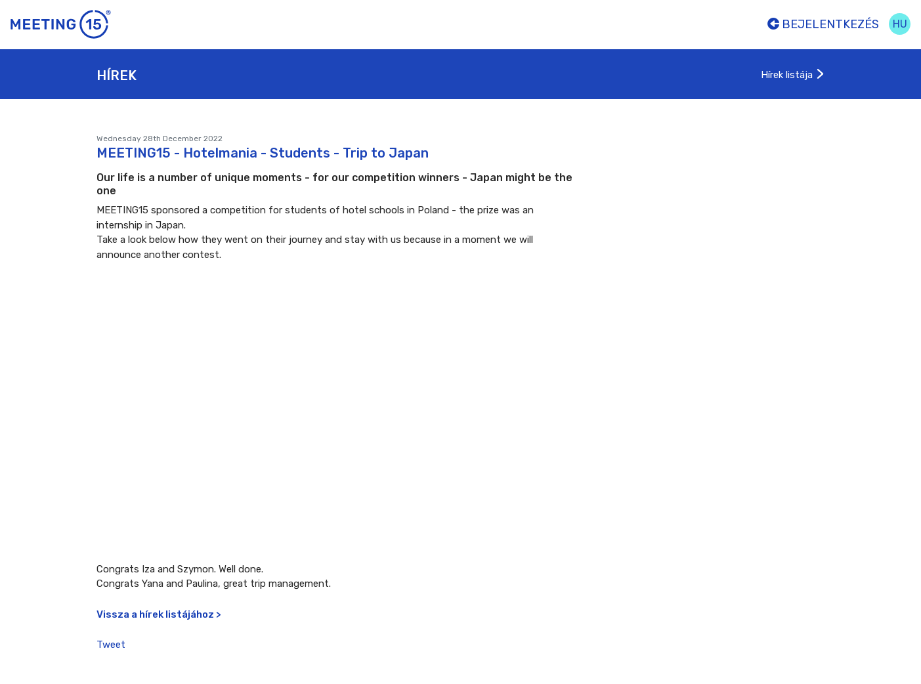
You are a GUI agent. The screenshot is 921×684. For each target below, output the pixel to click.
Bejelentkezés (823, 24)
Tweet (110, 645)
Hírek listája (793, 75)
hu (900, 24)
